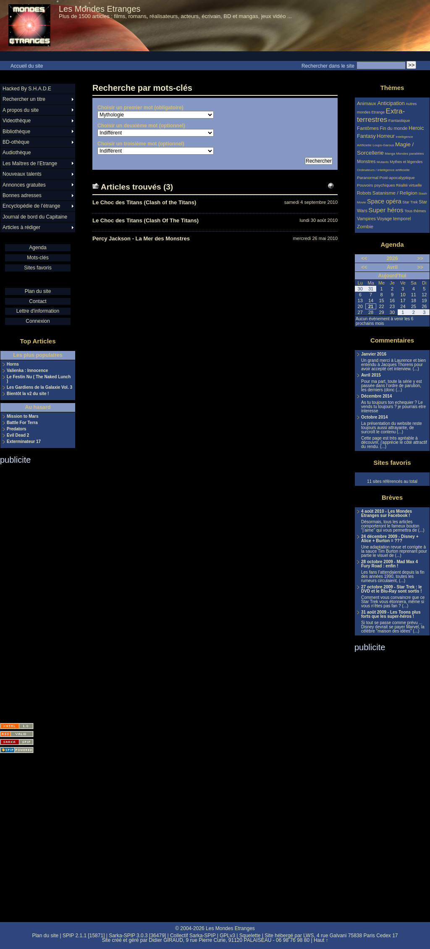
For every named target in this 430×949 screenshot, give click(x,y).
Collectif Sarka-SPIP (193, 935)
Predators (16, 429)
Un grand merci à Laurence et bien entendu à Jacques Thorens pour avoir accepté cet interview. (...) (393, 365)
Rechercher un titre (24, 99)
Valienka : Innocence (27, 371)
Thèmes (392, 87)
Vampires (366, 218)
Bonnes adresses (22, 195)
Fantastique (399, 120)
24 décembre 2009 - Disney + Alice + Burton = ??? (389, 539)
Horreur (386, 136)
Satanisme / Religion (394, 192)
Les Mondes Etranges (100, 8)
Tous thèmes (415, 211)
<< (364, 258)
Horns (13, 364)
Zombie (365, 226)
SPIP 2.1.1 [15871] (84, 935)
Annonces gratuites (24, 185)
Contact (37, 301)
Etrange (378, 112)
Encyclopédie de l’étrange (31, 206)
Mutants (383, 162)
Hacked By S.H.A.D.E (27, 89)
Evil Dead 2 (18, 435)
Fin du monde (393, 128)
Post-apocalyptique (397, 177)
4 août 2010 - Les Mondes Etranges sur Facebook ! (386, 513)
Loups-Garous (383, 145)
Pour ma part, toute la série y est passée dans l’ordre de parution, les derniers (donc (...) (391, 386)
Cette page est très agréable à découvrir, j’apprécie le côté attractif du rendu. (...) (394, 442)
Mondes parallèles (410, 154)
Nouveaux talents (22, 174)
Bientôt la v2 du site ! (28, 394)
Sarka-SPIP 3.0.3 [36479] (137, 935)
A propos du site (21, 110)
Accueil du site (26, 66)
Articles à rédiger (21, 227)
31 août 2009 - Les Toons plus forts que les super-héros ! (391, 614)
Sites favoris (37, 268)
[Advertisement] (33, 591)
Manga (390, 154)
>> (420, 258)
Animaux (367, 103)
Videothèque (17, 121)
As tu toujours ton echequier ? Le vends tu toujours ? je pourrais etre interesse (393, 407)
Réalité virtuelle (409, 185)
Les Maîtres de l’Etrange (30, 163)
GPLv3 (227, 935)
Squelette (250, 935)
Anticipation (391, 103)
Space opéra (384, 201)
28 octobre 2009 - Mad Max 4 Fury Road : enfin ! (389, 564)
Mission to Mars (23, 416)
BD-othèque (16, 142)
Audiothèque (17, 153)
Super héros (385, 210)
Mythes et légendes (406, 162)
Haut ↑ (321, 940)
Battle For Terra (22, 423)
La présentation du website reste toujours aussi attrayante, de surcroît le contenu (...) (391, 428)
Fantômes (368, 128)
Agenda (37, 247)
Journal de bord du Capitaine (35, 217)
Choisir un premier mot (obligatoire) (140, 107)
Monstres (366, 161)
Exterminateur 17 (24, 442)
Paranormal (367, 177)
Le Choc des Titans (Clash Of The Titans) (145, 220)
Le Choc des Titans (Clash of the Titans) (144, 202)
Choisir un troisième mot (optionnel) (140, 144)
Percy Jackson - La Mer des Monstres (141, 238)
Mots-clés (37, 258)
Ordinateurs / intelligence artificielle (383, 170)
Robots (364, 192)
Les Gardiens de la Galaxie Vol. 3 (39, 387)
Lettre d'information (37, 311)
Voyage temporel (394, 218)
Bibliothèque (16, 131)
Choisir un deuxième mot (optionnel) (141, 126)
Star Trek (410, 202)
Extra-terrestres (381, 115)
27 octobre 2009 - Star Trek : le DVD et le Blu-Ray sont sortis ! (391, 589)
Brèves (392, 497)
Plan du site (38, 291)
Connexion (38, 321)
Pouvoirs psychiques (376, 185)
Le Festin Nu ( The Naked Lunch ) (39, 379)
